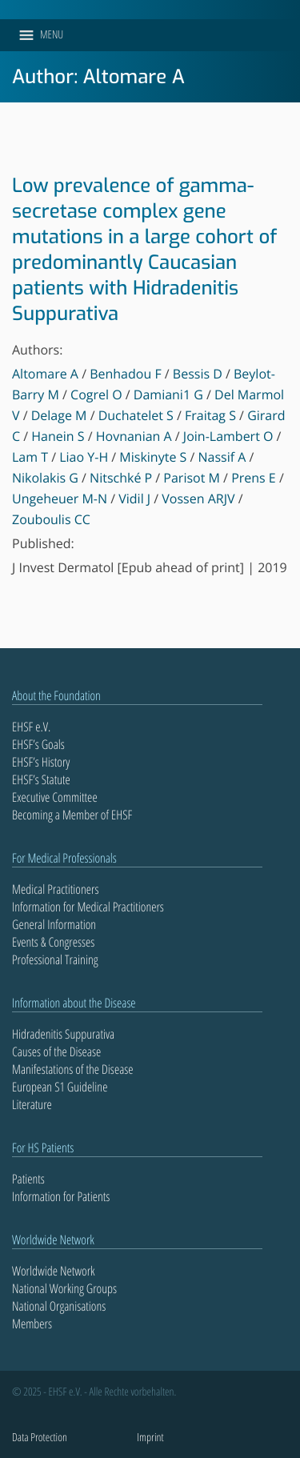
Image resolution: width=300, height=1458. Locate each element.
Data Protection (39, 1437)
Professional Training (55, 959)
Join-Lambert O (228, 436)
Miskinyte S (152, 457)
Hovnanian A (134, 436)
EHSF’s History (41, 762)
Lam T (30, 457)
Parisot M (191, 478)
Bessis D (197, 374)
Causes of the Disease (56, 1051)
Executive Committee (55, 797)
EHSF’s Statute (41, 779)
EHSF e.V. (31, 726)
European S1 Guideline (59, 1087)
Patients (28, 1179)
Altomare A (45, 374)
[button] (51, 35)
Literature (32, 1104)
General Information (54, 924)
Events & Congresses (53, 942)
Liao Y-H (83, 457)
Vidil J (134, 498)
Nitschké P (121, 478)
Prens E (253, 478)
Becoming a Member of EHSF (72, 814)
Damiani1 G (168, 394)
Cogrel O (96, 394)
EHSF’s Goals (38, 744)
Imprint (150, 1437)
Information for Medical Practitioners (88, 906)
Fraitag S (210, 415)
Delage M (59, 415)
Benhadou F (125, 374)
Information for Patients (61, 1196)
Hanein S (57, 436)
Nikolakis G (45, 478)
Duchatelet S (136, 415)
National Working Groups (64, 1288)
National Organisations (59, 1306)
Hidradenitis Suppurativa (63, 1034)
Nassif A (222, 457)
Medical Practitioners (55, 889)
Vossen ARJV (198, 498)
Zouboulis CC (51, 519)
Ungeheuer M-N (59, 498)
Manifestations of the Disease (73, 1069)
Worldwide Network (53, 1271)
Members (32, 1323)
